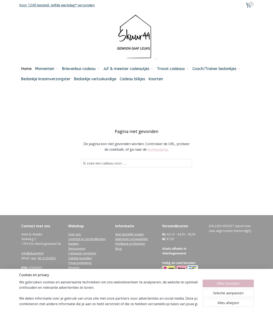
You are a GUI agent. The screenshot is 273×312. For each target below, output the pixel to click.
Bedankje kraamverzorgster (45, 79)
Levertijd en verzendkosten (87, 239)
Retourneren (77, 248)
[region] (108, 293)
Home (26, 68)
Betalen (73, 244)
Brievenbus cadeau (81, 68)
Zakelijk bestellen (80, 258)
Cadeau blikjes (132, 79)
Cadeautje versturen (82, 253)
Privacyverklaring (79, 263)
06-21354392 (47, 258)
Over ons (74, 234)
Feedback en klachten (130, 244)
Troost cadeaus (173, 68)
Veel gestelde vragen (129, 234)
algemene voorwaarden (131, 239)
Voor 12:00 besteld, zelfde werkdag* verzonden (57, 5)
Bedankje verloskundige (95, 79)
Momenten (46, 68)
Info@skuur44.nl (32, 253)
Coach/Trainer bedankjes (216, 68)
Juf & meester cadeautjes (128, 68)
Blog (118, 248)
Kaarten (155, 79)
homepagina (158, 149)
